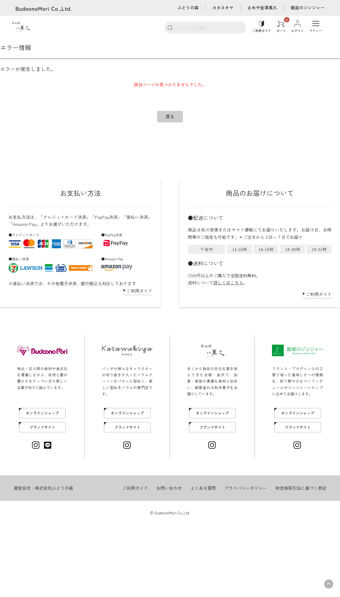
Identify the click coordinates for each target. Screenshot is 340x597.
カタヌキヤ (222, 7)
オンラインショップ (42, 413)
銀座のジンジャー (308, 7)
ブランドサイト (42, 427)
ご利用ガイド (139, 291)
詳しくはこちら (228, 282)
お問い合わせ (169, 488)
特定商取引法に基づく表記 (300, 488)
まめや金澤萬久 (262, 7)
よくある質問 (203, 488)
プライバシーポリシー (245, 488)
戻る (170, 116)
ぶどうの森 (187, 7)
